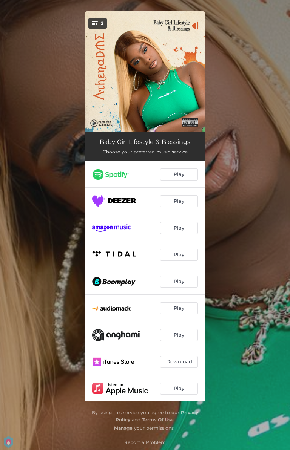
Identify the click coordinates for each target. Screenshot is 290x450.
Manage (123, 428)
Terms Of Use (158, 419)
